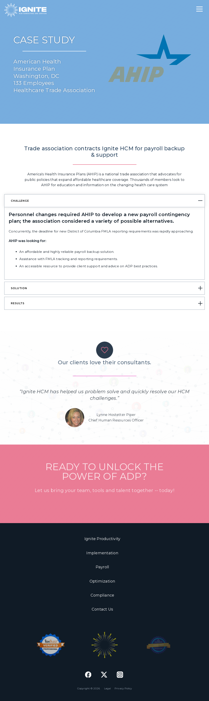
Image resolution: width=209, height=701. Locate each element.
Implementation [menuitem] (102, 553)
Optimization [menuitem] (102, 581)
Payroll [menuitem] (102, 567)
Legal (107, 688)
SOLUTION (19, 288)
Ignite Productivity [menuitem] (102, 538)
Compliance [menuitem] (102, 595)
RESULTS (17, 303)
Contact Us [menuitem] (102, 609)
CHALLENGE (20, 200)
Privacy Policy (123, 688)
